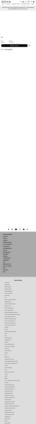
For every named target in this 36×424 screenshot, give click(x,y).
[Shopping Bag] (33, 2)
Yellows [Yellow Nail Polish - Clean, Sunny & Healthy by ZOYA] (6, 374)
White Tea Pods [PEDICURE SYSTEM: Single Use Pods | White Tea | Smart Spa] (8, 399)
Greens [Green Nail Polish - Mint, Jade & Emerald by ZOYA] (6, 365)
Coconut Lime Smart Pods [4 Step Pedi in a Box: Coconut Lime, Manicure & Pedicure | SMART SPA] (10, 325)
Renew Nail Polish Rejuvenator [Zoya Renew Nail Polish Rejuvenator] (11, 363)
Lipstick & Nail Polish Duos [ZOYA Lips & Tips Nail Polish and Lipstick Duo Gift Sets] (10, 303)
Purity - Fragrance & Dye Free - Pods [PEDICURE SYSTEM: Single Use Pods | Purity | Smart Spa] (12, 380)
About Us (5, 250)
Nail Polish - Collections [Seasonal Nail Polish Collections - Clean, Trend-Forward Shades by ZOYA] (10, 346)
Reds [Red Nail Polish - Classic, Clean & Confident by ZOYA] (6, 335)
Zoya (4, 262)
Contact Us (5, 236)
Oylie (4, 271)
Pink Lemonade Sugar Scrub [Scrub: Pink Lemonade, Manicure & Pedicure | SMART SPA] (10, 331)
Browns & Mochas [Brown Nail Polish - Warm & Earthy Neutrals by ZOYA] (8, 367)
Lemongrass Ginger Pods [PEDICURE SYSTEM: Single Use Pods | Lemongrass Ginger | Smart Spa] (10, 386)
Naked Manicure (7, 264)
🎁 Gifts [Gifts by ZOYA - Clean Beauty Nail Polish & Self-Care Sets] (6, 378)
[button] (6, 1)
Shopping (5, 256)
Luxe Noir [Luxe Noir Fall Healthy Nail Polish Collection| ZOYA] (6, 382)
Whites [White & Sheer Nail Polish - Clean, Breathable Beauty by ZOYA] (6, 420)
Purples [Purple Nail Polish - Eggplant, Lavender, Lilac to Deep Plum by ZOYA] (6, 352)
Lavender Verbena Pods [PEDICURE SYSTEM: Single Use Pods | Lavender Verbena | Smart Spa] (9, 412)
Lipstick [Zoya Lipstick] (6, 329)
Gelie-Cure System (7, 266)
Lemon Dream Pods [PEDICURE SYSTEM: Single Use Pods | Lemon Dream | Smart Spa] (9, 391)
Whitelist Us (5, 254)
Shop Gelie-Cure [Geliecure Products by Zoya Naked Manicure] (8, 410)
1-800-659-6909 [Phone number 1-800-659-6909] (6, 258)
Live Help (5, 238)
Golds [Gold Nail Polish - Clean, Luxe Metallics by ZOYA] (6, 376)
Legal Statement (6, 252)
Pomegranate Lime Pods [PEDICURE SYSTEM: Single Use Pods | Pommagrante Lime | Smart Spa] (10, 401)
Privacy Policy (6, 246)
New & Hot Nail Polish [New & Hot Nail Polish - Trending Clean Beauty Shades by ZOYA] (9, 308)
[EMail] (10, 49)
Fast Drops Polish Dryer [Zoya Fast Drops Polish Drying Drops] (9, 344)
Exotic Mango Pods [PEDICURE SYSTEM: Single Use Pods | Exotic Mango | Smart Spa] (8, 393)
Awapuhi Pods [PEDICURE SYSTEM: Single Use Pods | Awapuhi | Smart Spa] (8, 416)
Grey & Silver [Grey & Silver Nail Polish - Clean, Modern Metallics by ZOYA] (7, 418)
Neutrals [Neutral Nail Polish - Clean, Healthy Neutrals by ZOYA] (6, 327)
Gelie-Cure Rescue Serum (10, 408)
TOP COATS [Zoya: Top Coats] (7, 282)
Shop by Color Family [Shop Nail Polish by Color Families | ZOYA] (9, 359)
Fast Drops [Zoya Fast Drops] (7, 348)
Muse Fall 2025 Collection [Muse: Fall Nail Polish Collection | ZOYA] (10, 316)
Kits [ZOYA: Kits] (5, 297)
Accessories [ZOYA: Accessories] (7, 295)
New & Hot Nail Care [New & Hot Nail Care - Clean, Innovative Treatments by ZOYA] (9, 310)
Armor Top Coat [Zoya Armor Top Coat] (8, 350)
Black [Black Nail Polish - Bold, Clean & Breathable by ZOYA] (6, 369)
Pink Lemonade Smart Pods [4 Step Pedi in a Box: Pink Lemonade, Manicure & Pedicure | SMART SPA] (10, 318)
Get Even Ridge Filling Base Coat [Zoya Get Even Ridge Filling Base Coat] (11, 361)
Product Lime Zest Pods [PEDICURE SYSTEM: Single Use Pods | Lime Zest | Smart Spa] (9, 403)
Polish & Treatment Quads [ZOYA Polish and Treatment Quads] (10, 299)
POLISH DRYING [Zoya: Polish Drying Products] (8, 286)
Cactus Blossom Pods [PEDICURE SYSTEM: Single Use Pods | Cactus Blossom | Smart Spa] (9, 414)
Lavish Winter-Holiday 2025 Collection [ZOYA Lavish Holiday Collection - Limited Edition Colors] (12, 314)
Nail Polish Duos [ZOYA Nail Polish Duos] (8, 301)
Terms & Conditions (7, 244)
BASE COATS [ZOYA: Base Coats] (7, 284)
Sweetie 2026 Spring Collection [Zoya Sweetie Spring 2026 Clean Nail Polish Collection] (11, 312)
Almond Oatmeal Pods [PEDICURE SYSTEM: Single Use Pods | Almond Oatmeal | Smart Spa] (9, 384)
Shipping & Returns (7, 242)
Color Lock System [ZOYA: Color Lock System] (8, 293)
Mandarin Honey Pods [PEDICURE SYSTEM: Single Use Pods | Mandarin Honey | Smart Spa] (9, 395)
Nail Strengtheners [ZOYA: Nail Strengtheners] (8, 291)
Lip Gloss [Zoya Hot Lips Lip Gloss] (6, 342)
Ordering (5, 240)
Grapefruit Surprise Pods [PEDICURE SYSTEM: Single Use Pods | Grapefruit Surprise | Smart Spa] (10, 397)
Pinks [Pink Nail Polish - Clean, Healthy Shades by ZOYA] (6, 333)
